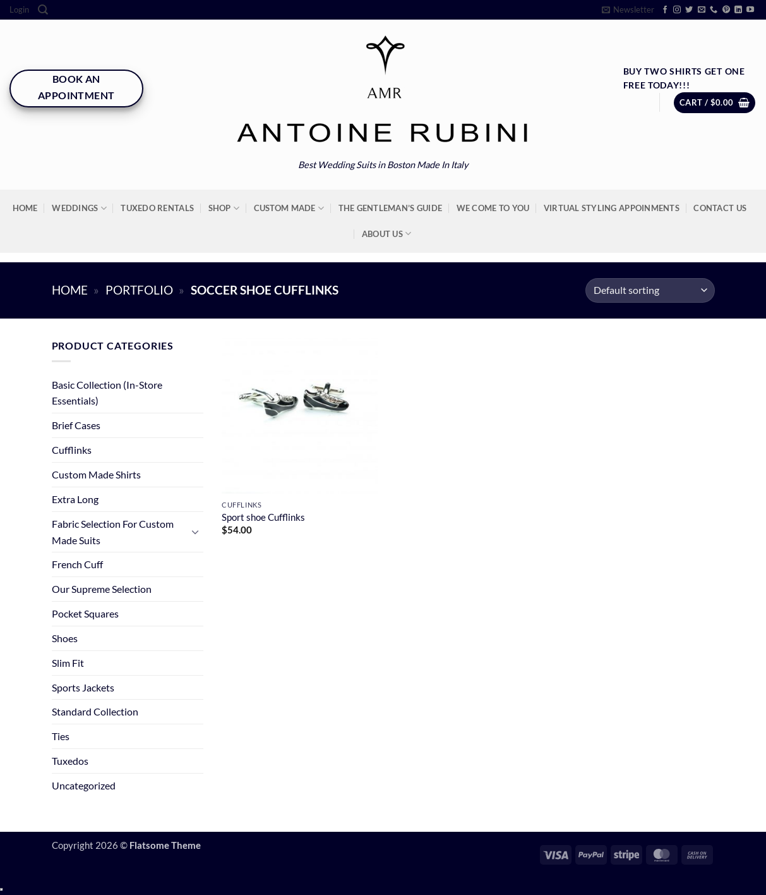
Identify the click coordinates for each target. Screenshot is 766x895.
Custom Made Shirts (96, 474)
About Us (387, 234)
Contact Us (719, 208)
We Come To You (493, 208)
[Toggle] (195, 532)
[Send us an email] (701, 10)
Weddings (79, 208)
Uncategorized (84, 785)
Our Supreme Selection (102, 589)
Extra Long (75, 499)
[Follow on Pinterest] (726, 10)
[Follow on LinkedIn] (738, 10)
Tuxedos (70, 761)
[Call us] (713, 10)
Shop (224, 208)
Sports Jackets (83, 687)
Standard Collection (95, 711)
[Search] (43, 10)
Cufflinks (72, 450)
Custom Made (289, 208)
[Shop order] (650, 290)
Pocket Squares (85, 613)
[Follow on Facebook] (665, 10)
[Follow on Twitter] (689, 10)
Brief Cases (76, 425)
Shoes (65, 638)
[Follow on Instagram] (677, 10)
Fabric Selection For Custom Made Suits (113, 532)
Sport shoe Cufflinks (263, 517)
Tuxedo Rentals (157, 208)
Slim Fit (68, 663)
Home (25, 208)
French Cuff (77, 564)
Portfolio (139, 290)
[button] (19, 10)
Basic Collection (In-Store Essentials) (107, 393)
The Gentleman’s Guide (390, 208)
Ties (60, 736)
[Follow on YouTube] (750, 10)
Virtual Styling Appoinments (611, 208)
